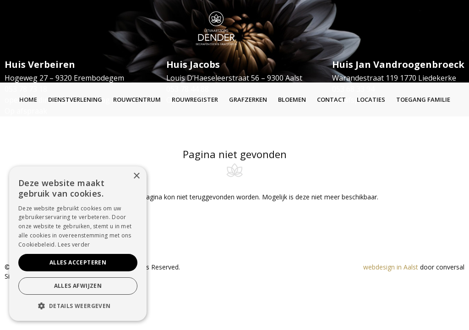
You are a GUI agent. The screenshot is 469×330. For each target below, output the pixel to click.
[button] (77, 306)
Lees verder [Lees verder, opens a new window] (74, 244)
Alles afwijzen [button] (78, 286)
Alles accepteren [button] (77, 262)
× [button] (136, 176)
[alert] (78, 243)
